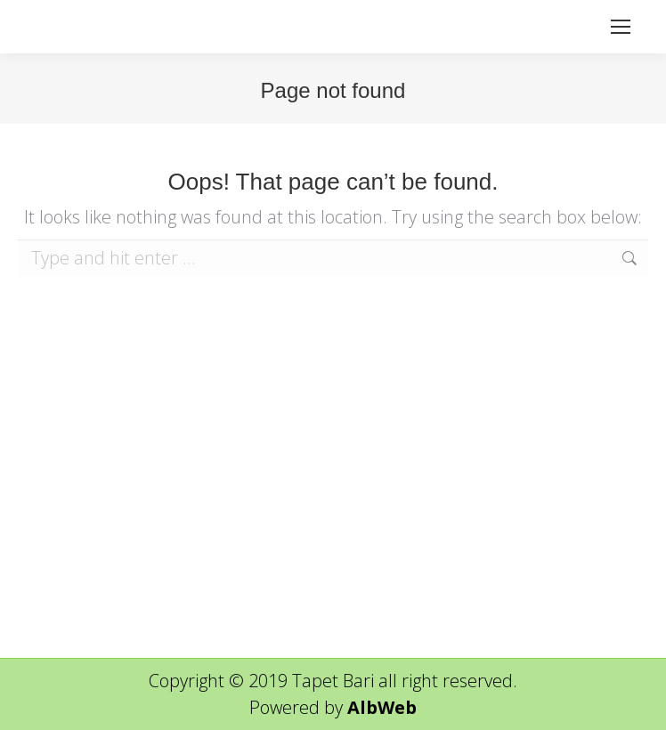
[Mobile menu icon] (620, 26)
